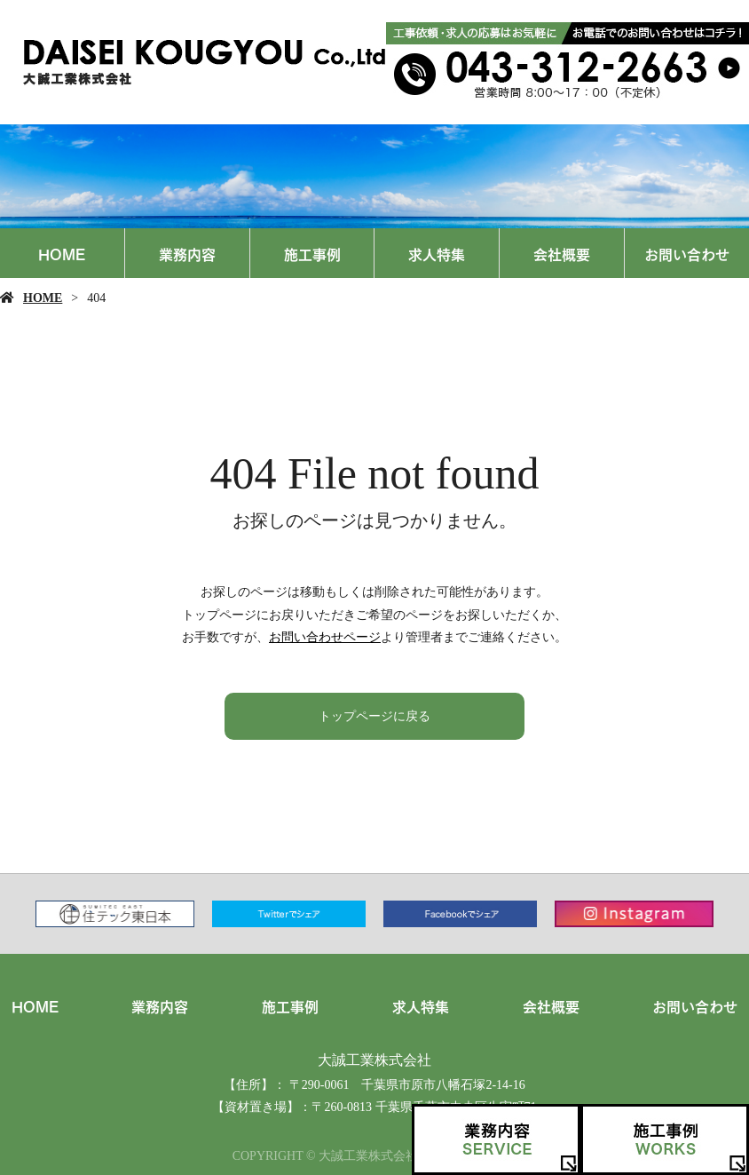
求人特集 (436, 253)
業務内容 (187, 253)
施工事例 (312, 253)
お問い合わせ (686, 253)
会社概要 (561, 253)
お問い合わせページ (325, 637)
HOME (61, 253)
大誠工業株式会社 (374, 1060)
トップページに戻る (374, 716)
